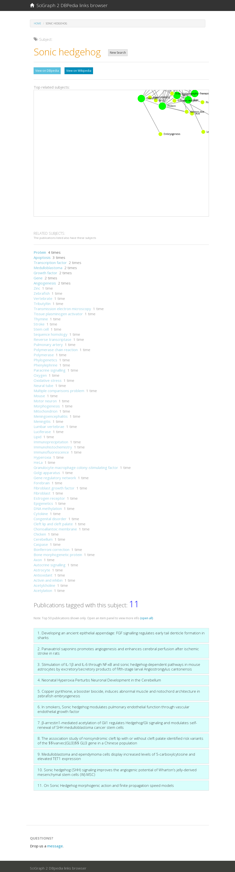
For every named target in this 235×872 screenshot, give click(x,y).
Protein (40, 249)
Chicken (40, 531)
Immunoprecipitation (51, 439)
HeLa (38, 459)
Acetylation (43, 588)
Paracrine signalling (50, 367)
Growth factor (45, 270)
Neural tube (43, 383)
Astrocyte (42, 567)
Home (37, 23)
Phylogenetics (45, 357)
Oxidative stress (48, 377)
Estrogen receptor (49, 495)
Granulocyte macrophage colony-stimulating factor (76, 465)
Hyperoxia (42, 454)
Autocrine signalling (50, 562)
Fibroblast (42, 490)
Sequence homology (50, 331)
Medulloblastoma (48, 265)
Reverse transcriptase (52, 337)
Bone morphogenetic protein (58, 552)
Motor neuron (45, 398)
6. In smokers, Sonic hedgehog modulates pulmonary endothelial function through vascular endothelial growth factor (113, 706)
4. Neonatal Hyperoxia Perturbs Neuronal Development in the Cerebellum (99, 677)
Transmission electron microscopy (62, 306)
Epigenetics (43, 500)
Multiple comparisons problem (59, 388)
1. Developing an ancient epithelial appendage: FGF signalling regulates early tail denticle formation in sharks (121, 633)
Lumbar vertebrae (49, 424)
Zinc (37, 285)
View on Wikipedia (78, 71)
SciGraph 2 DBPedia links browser (69, 5)
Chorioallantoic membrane (55, 526)
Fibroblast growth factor (54, 485)
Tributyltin (42, 301)
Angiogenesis (45, 280)
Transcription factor (50, 260)
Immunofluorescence (51, 449)
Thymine (41, 316)
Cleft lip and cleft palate (53, 521)
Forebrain (42, 480)
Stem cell (41, 326)
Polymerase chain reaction (56, 347)
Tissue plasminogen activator (58, 311)
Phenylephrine (45, 362)
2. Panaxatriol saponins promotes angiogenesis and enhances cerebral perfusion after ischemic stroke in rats (118, 648)
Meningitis (42, 418)
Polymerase (44, 352)
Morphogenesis (47, 403)
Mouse (39, 393)
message (55, 843)
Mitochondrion (45, 408)
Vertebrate (43, 296)
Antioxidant (43, 572)
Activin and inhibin (48, 577)
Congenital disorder (50, 516)
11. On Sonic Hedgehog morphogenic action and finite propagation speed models (106, 783)
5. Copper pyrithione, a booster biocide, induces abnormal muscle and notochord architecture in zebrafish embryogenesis (119, 691)
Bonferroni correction (51, 547)
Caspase (41, 541)
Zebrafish (42, 290)
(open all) (146, 616)
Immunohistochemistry (53, 444)
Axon (38, 557)
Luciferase (42, 429)
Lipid (37, 434)
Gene (38, 275)
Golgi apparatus (47, 470)
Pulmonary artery (48, 342)
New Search (118, 53)
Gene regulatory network (55, 475)
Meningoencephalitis (51, 413)
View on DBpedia (47, 71)
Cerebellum (43, 536)
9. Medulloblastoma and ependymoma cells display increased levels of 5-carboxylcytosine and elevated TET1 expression (116, 754)
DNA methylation (48, 506)
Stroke (39, 321)
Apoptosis (42, 255)
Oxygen (40, 372)
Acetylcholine (44, 582)
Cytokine (41, 511)
